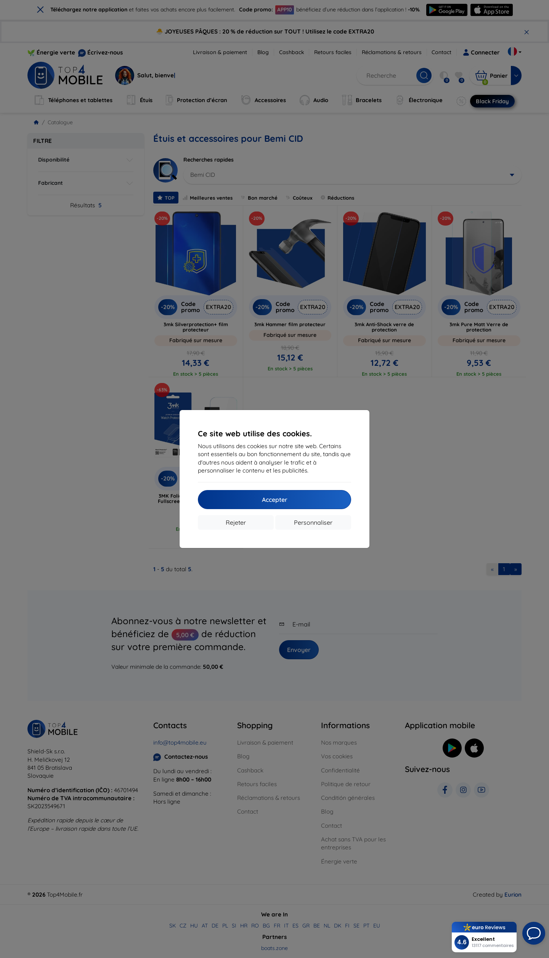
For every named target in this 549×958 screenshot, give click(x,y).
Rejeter (236, 522)
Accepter (274, 499)
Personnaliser (313, 522)
